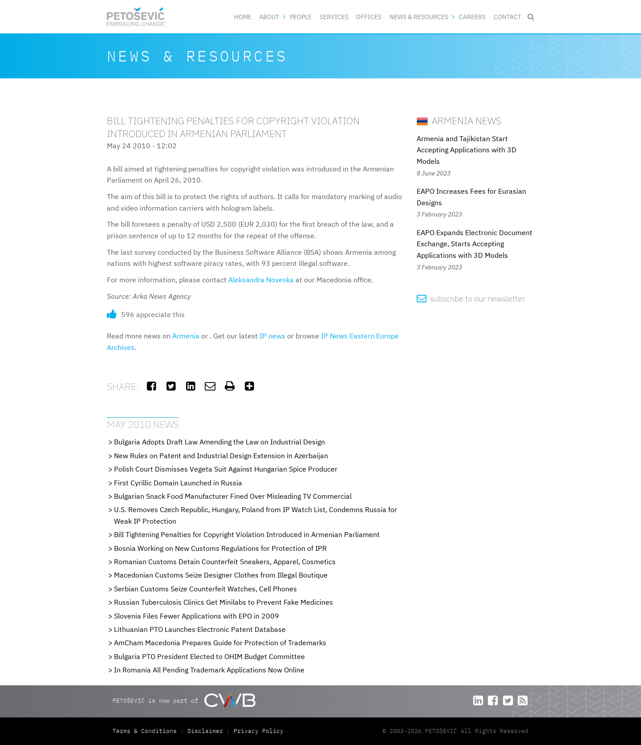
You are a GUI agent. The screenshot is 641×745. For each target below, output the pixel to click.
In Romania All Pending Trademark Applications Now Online (209, 669)
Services (334, 16)
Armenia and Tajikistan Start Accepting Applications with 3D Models (466, 150)
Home (243, 16)
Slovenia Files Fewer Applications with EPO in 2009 (196, 615)
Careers (472, 16)
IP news (272, 335)
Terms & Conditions (146, 731)
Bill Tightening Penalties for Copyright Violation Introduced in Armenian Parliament (247, 534)
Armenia (185, 335)
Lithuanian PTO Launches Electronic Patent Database (200, 629)
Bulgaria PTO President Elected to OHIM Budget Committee (209, 656)
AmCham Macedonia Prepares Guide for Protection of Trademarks (220, 642)
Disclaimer (205, 731)
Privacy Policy (259, 731)
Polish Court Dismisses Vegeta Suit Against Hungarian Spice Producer (225, 468)
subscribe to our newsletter (471, 298)
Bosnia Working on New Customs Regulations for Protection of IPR (220, 548)
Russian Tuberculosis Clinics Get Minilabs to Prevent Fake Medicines (223, 602)
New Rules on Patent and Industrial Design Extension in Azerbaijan (221, 455)
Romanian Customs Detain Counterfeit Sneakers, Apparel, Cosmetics (225, 561)
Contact (507, 16)
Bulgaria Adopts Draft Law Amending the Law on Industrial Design (219, 441)
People (301, 16)
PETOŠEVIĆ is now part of (184, 700)
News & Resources (418, 16)
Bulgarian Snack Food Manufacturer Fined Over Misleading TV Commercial (233, 496)
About (269, 16)
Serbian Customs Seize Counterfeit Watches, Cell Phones (205, 588)
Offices (368, 16)
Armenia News (459, 120)
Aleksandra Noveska (261, 279)
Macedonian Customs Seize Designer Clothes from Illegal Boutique (221, 574)
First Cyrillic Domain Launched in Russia (178, 482)
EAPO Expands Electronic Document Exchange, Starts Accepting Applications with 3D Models (474, 244)
